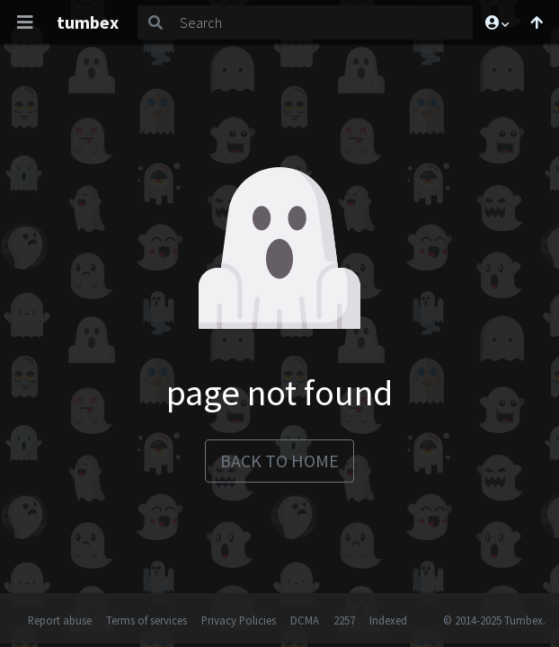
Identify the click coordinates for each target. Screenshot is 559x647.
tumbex (88, 22)
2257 (344, 620)
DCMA (304, 620)
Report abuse (60, 620)
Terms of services (146, 620)
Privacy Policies (238, 620)
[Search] (323, 22)
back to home (279, 460)
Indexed (388, 620)
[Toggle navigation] (25, 22)
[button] (496, 22)
